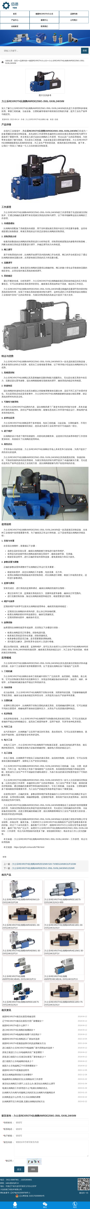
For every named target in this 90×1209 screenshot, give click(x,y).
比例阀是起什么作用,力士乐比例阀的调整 (21, 1097)
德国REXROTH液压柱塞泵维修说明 (18, 1016)
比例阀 (42, 131)
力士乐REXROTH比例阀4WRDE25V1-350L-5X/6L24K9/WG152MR (43, 868)
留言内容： (8, 1142)
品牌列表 (73, 14)
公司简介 (73, 20)
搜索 (85, 50)
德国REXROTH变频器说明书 (15, 1070)
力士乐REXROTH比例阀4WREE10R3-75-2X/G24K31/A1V (63, 1003)
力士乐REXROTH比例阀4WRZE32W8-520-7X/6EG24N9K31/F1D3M (44, 864)
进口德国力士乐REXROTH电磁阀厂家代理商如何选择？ (28, 1048)
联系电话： (8, 1129)
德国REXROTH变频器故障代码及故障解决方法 (24, 1043)
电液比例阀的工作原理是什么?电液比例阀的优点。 (25, 1088)
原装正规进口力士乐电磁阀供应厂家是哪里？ (23, 1052)
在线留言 (14, 26)
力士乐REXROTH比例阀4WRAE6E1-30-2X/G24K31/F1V (21, 926)
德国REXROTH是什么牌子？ (15, 1025)
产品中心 (14, 20)
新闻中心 (44, 20)
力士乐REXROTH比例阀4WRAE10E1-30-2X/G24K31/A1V (63, 926)
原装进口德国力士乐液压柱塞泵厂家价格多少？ (24, 1057)
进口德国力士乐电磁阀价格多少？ (18, 1061)
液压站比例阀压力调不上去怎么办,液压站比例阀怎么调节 (28, 1083)
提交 (19, 1169)
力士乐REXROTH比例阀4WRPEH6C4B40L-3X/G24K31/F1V (19, 977)
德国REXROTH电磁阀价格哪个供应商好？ (22, 1034)
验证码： (9, 1161)
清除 (33, 1169)
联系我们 (44, 26)
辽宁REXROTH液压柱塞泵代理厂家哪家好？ (23, 1021)
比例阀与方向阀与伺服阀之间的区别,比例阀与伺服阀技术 (28, 1092)
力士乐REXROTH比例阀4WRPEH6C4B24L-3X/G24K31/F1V (61, 977)
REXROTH (34, 131)
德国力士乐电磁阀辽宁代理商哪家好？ (20, 1066)
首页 (15, 14)
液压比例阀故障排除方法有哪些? (17, 1074)
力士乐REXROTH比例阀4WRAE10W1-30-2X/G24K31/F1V (64, 952)
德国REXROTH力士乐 (44, 14)
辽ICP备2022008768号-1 (20, 1193)
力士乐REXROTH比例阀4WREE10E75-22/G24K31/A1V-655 (62, 901)
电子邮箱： (8, 1135)
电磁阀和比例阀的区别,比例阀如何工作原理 (22, 1079)
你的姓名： (8, 1122)
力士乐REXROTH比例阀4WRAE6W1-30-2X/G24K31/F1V (21, 952)
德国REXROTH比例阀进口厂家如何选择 (21, 1039)
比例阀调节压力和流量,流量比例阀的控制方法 (23, 1101)
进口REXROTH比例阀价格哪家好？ (18, 1030)
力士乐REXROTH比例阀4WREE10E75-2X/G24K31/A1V (20, 1003)
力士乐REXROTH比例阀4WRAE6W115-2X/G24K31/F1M (21, 901)
